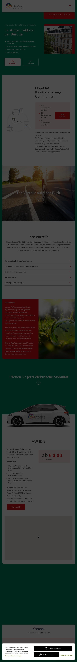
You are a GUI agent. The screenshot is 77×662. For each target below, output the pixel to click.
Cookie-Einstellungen (66, 655)
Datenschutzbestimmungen (13, 656)
